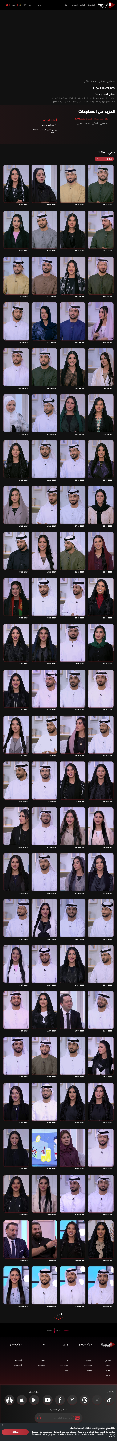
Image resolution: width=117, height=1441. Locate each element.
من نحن (108, 1365)
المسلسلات (88, 1360)
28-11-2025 (79, 434)
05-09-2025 (23, 1077)
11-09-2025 (23, 1031)
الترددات (107, 1375)
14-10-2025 (79, 801)
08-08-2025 (51, 1306)
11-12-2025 (51, 342)
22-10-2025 (23, 710)
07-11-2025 (23, 572)
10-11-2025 (51, 572)
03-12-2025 (107, 434)
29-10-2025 (51, 664)
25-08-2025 (23, 1169)
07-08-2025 (23, 1306)
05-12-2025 (51, 388)
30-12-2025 (79, 205)
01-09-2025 (23, 1123)
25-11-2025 (79, 480)
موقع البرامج (85, 1344)
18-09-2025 (51, 985)
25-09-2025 (79, 939)
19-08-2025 (23, 1215)
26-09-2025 (107, 939)
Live (42, 1344)
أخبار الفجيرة (18, 1365)
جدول (13, 5)
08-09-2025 (51, 1077)
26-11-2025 (107, 480)
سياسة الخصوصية (39, 1434)
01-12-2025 (51, 434)
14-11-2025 (51, 526)
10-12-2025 (23, 342)
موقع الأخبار (16, 1344)
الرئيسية (91, 5)
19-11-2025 (23, 480)
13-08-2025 (23, 1260)
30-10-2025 (79, 664)
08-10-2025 (79, 847)
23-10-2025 (51, 710)
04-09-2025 (79, 1123)
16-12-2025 (23, 296)
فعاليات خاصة (64, 1365)
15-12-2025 (107, 342)
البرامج (82, 5)
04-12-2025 (23, 388)
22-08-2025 (107, 1215)
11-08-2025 (79, 1306)
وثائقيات (89, 1370)
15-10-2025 (107, 801)
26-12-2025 (23, 205)
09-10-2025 (107, 847)
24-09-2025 (51, 939)
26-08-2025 (51, 1169)
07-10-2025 (51, 847)
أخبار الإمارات (18, 1360)
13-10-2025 (51, 801)
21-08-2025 (79, 1215)
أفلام (67, 1360)
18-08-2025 (107, 1260)
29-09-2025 (23, 893)
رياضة (66, 1370)
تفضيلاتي (108, 1360)
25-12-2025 (107, 251)
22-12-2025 (23, 251)
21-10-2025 (107, 756)
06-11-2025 (107, 618)
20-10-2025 (79, 756)
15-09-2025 (79, 1031)
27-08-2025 (79, 1169)
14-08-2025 (51, 1260)
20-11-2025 (51, 480)
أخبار (76, 5)
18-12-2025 (79, 296)
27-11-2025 (23, 434)
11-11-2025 (79, 572)
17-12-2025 (51, 296)
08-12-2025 (79, 388)
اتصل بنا (107, 1370)
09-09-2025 (79, 1077)
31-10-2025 (107, 664)
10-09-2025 (107, 1077)
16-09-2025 (107, 1031)
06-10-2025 (23, 847)
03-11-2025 (23, 618)
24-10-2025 (79, 710)
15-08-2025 (79, 1260)
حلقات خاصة (88, 1365)
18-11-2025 (107, 526)
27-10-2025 (107, 710)
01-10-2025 (79, 893)
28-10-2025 (23, 664)
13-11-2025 (23, 526)
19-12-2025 (107, 296)
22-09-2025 (107, 985)
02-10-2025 (107, 893)
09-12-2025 (107, 388)
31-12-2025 (107, 205)
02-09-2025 (51, 1123)
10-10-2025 (23, 801)
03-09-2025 (107, 1123)
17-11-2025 (79, 526)
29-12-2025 (51, 205)
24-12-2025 (79, 251)
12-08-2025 (107, 1306)
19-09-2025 (79, 985)
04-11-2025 (51, 618)
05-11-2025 (79, 618)
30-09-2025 (51, 893)
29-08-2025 (107, 1169)
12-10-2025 (107, 572)
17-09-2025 (23, 985)
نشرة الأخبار (41, 1365)
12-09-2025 (51, 1031)
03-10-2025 (104, 87)
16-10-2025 (23, 756)
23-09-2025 (23, 939)
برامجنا (43, 1360)
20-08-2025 (51, 1215)
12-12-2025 (79, 342)
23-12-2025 (51, 251)
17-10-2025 (51, 756)
